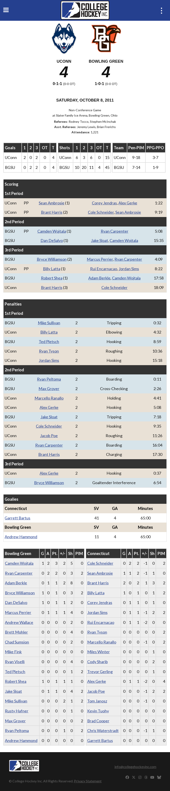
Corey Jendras (104, 202)
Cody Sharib (97, 661)
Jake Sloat (99, 240)
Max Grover (49, 388)
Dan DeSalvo (52, 240)
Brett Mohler (16, 632)
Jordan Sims (129, 268)
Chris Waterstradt (103, 730)
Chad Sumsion (17, 642)
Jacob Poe (49, 435)
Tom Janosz (97, 700)
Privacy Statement (88, 781)
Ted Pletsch (49, 341)
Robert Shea (51, 278)
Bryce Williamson (52, 259)
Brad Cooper (98, 720)
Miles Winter (98, 651)
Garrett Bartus (17, 517)
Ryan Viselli (15, 661)
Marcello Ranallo (49, 398)
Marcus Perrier (100, 259)
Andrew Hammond (21, 536)
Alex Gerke (127, 202)
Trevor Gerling (100, 671)
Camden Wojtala (51, 231)
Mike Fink (13, 651)
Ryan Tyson (49, 351)
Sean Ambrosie (51, 202)
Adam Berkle (99, 278)
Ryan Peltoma (49, 379)
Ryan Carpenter (114, 231)
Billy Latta (51, 268)
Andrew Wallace (19, 622)
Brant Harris (51, 212)
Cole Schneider (101, 212)
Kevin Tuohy (98, 710)
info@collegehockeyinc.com (135, 767)
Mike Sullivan (49, 322)
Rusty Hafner (16, 710)
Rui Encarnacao (103, 268)
